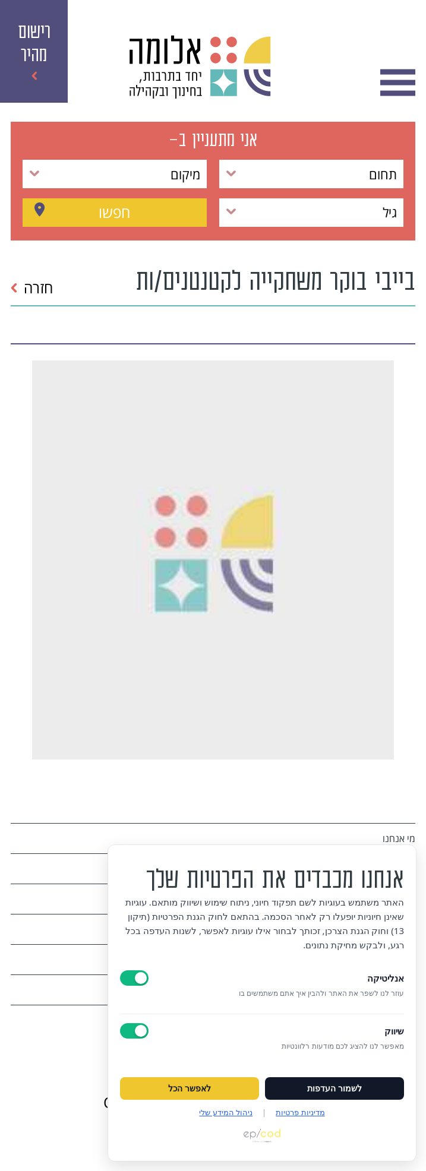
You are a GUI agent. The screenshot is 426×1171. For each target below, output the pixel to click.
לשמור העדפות (334, 1088)
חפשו (114, 212)
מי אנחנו (399, 838)
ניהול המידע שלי (226, 1112)
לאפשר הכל (189, 1088)
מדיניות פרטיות (300, 1112)
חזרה (32, 287)
